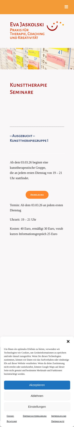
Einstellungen (37, 406)
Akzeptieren (37, 385)
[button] (68, 341)
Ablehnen (37, 395)
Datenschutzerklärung (35, 416)
